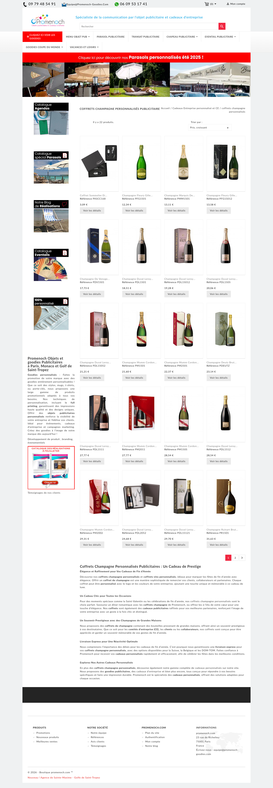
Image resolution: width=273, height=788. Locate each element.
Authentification (155, 737)
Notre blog (151, 745)
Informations (206, 727)
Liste (87, 123)
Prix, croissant (210, 128)
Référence (86, 198)
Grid (82, 123)
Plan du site (152, 732)
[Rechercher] (153, 26)
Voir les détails (92, 210)
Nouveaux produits (47, 737)
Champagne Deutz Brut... (222, 362)
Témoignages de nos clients (44, 492)
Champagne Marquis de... (179, 195)
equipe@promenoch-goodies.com (87, 4)
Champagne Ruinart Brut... (222, 529)
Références (97, 737)
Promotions (43, 732)
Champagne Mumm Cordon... (139, 362)
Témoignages (98, 745)
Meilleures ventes (46, 741)
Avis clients (97, 741)
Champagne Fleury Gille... (137, 195)
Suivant (242, 558)
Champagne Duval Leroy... (137, 278)
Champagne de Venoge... (95, 278)
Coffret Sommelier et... (93, 195)
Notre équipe (99, 732)
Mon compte (152, 741)
